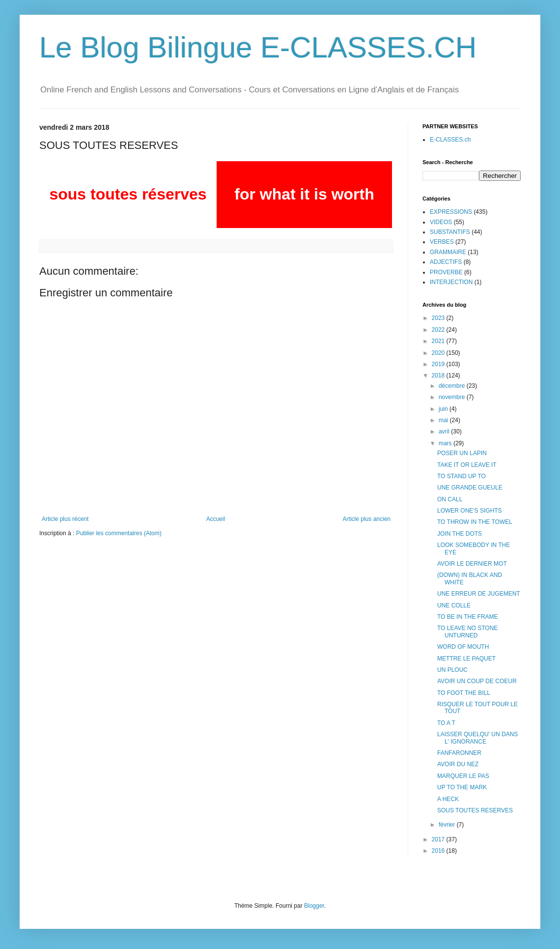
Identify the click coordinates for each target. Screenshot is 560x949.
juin (444, 408)
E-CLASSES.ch (450, 139)
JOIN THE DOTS (459, 533)
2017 (439, 839)
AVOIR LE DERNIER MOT (472, 563)
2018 (439, 375)
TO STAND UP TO (461, 476)
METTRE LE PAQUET (466, 658)
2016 (439, 850)
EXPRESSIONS (451, 211)
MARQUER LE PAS (463, 776)
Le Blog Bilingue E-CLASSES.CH (257, 47)
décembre (453, 385)
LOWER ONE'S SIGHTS (469, 510)
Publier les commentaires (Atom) (119, 533)
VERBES (442, 241)
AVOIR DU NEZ (457, 764)
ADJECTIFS (446, 262)
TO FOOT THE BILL (463, 693)
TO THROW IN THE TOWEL (474, 521)
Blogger (314, 905)
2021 (439, 341)
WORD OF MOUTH (463, 646)
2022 (439, 329)
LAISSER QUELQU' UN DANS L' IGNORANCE (477, 738)
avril (445, 431)
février (448, 824)
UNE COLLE (454, 605)
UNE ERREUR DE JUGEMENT (478, 593)
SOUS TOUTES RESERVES (475, 810)
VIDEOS (441, 222)
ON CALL (449, 499)
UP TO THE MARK (462, 787)
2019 (439, 364)
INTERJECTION (451, 282)
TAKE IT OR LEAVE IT (467, 464)
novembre (453, 397)
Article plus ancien (367, 519)
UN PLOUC (452, 669)
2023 (439, 318)
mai (444, 420)
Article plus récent (65, 519)
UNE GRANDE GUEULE (470, 487)
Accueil (215, 519)
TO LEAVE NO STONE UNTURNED (467, 631)
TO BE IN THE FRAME (467, 616)
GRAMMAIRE (448, 252)
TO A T (446, 722)
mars (446, 443)
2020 (439, 352)
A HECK (448, 799)
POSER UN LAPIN (462, 453)
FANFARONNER (459, 752)
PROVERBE (446, 272)
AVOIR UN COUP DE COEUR (477, 681)
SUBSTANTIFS (450, 232)
